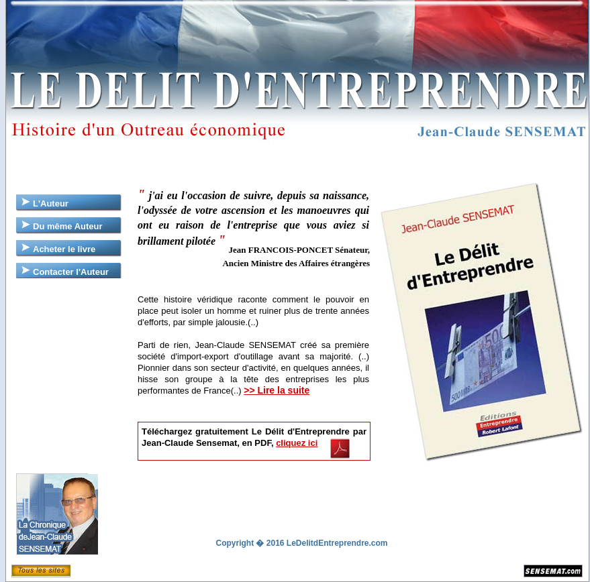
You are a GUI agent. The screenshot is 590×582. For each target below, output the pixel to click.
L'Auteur (50, 203)
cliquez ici (296, 443)
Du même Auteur (68, 226)
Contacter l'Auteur (71, 272)
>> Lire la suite (276, 390)
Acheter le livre (64, 249)
